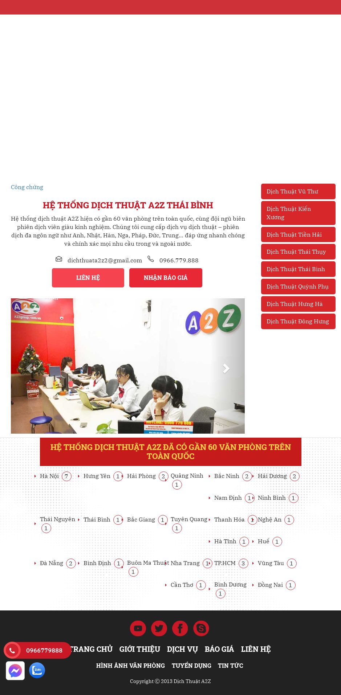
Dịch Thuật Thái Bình (296, 269)
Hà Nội (56, 475)
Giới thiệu (139, 649)
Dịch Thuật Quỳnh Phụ (298, 286)
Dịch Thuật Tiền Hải (294, 234)
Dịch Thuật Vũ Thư (292, 191)
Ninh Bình (278, 497)
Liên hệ (88, 277)
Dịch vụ (182, 649)
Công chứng (27, 187)
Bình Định (104, 563)
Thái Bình (103, 519)
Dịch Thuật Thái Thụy (296, 251)
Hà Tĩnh (231, 541)
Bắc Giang (147, 519)
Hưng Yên (103, 475)
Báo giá (219, 649)
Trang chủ (90, 649)
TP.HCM (231, 563)
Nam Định (234, 497)
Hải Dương (279, 475)
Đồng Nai (277, 584)
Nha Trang (191, 563)
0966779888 (44, 650)
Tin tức (230, 665)
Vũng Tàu (277, 563)
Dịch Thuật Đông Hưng (298, 321)
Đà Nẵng (58, 563)
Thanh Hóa (235, 519)
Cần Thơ (188, 584)
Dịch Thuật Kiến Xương (289, 213)
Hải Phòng (148, 475)
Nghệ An (276, 519)
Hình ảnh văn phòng (130, 665)
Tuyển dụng (191, 665)
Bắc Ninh (233, 475)
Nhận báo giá (166, 277)
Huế (270, 541)
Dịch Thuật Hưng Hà (295, 303)
